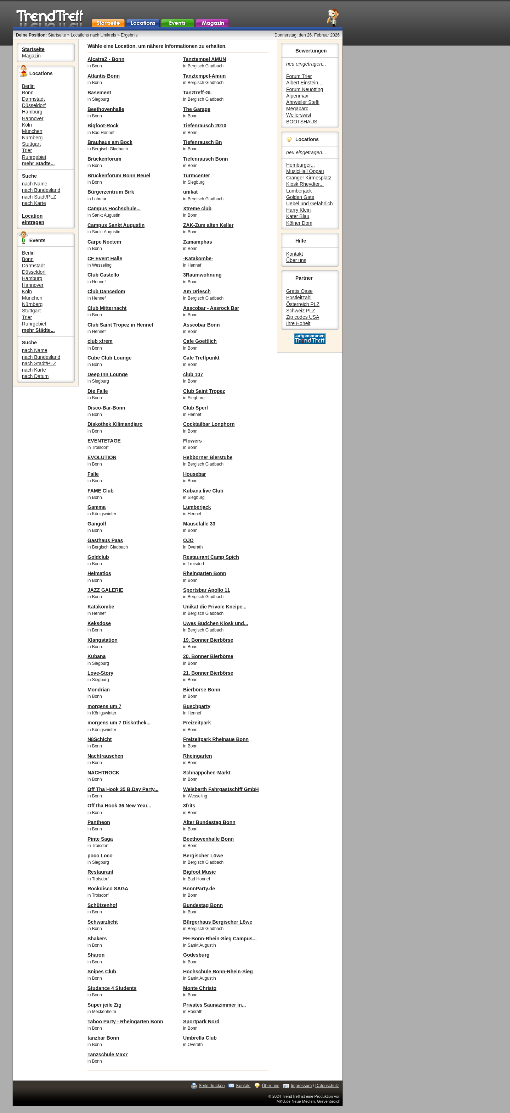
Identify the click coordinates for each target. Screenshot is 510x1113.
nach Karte (34, 203)
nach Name (34, 184)
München (32, 131)
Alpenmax (297, 96)
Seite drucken (212, 1085)
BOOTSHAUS (301, 121)
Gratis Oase (299, 291)
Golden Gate (300, 197)
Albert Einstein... (304, 82)
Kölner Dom (299, 223)
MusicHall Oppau (305, 171)
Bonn (28, 92)
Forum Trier (299, 76)
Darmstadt (33, 99)
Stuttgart (31, 144)
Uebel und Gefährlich (309, 203)
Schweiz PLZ (300, 310)
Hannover (33, 118)
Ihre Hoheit (298, 323)
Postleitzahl (299, 297)
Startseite (57, 35)
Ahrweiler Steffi (302, 102)
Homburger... (300, 165)
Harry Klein (298, 210)
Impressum (301, 1085)
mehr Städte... (38, 163)
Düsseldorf (34, 105)
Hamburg (32, 112)
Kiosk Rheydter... (305, 184)
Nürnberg (32, 137)
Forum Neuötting (304, 89)
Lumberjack (299, 191)
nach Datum (35, 376)
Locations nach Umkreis (93, 35)
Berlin (28, 86)
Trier (27, 150)
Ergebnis (129, 35)
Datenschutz (327, 1085)
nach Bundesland (41, 190)
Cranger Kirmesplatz (309, 177)
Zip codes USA (302, 317)
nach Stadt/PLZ (39, 197)
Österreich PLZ (302, 304)
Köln (27, 125)
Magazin (31, 56)
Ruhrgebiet (34, 157)
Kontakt (294, 254)
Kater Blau (297, 216)
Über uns (296, 260)
